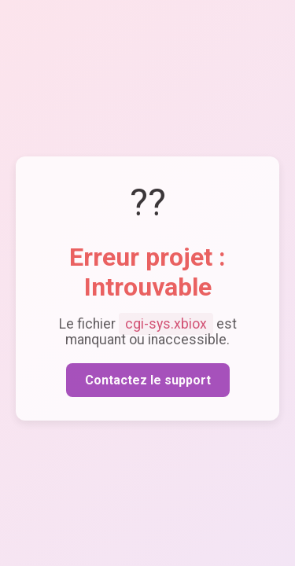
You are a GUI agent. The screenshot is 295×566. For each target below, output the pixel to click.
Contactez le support (148, 380)
